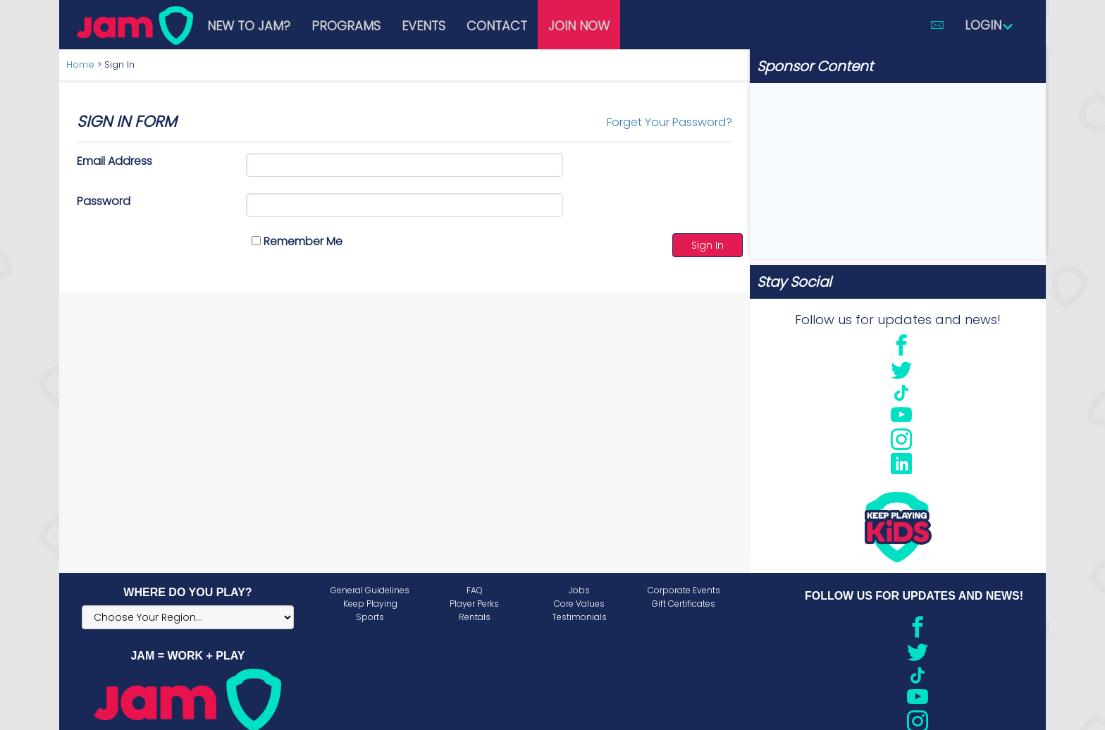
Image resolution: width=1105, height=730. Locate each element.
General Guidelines (370, 590)
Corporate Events (684, 590)
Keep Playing (370, 604)
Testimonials (579, 617)
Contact (497, 26)
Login (989, 25)
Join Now (579, 26)
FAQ (475, 590)
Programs (346, 26)
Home (80, 64)
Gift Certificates (683, 604)
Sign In (707, 245)
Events (423, 26)
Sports (370, 617)
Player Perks (474, 604)
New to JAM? (248, 26)
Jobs (579, 590)
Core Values (579, 604)
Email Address (114, 161)
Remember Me (297, 241)
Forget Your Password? (669, 122)
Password (103, 201)
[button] (937, 25)
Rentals (474, 617)
